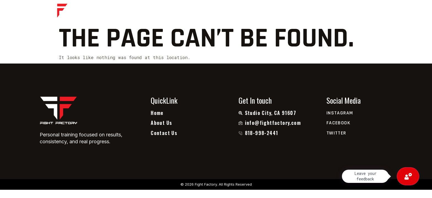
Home (158, 12)
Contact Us (264, 12)
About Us (187, 12)
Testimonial (224, 12)
